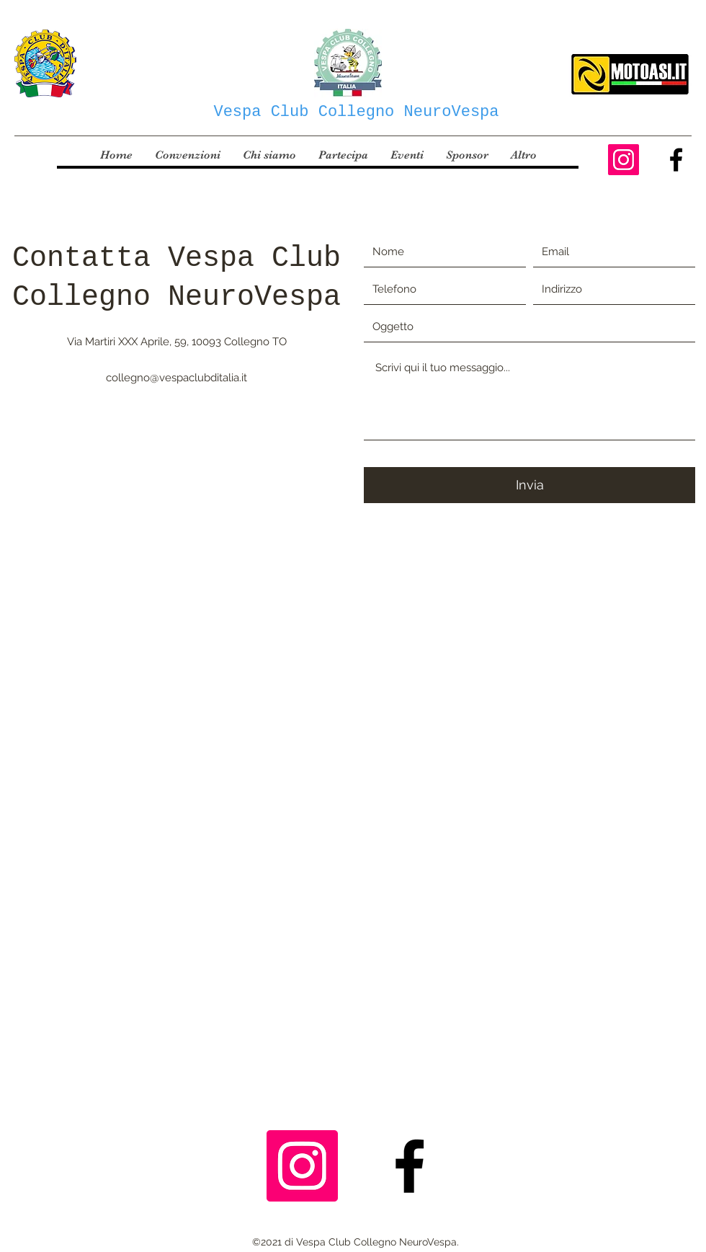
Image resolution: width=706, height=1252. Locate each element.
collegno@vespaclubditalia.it (176, 377)
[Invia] (529, 485)
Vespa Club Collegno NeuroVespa (356, 112)
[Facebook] (676, 159)
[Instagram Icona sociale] (623, 159)
